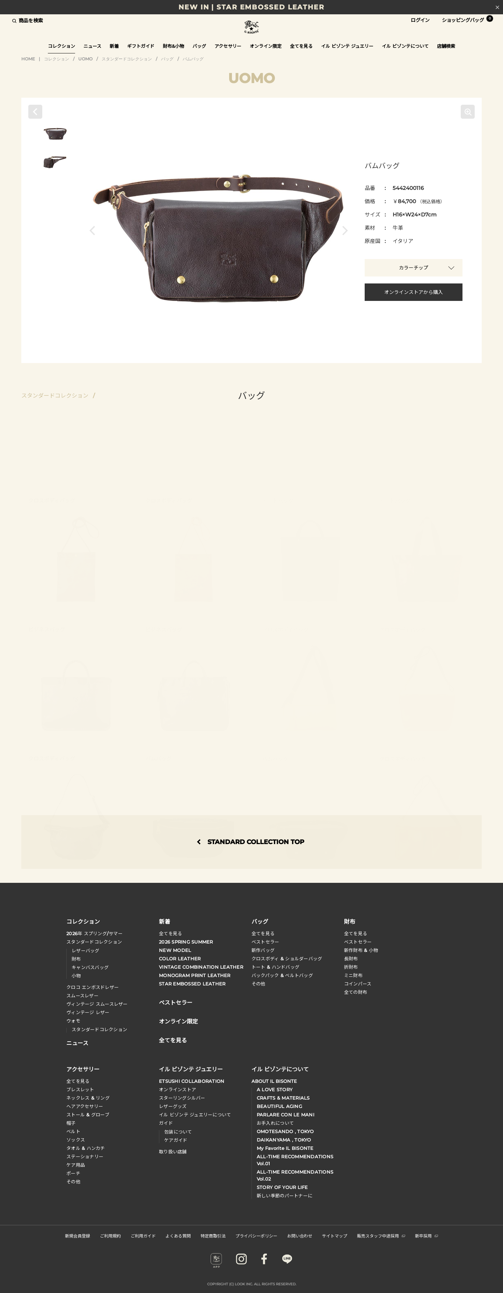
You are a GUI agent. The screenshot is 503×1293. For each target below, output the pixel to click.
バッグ (167, 58)
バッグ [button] (199, 46)
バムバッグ (193, 58)
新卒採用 (426, 1236)
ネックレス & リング (88, 1098)
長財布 (351, 958)
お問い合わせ (299, 1236)
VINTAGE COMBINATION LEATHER (201, 967)
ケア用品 (75, 1165)
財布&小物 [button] (173, 46)
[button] (94, 230)
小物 (76, 975)
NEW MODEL (175, 950)
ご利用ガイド (143, 1236)
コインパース (358, 984)
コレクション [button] (61, 46)
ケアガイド (175, 1140)
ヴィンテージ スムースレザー (97, 1004)
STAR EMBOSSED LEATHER (192, 984)
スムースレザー (82, 995)
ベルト (73, 1131)
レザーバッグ (86, 950)
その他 (258, 984)
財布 (76, 959)
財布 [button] (349, 921)
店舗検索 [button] (446, 46)
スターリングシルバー (182, 1098)
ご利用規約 (110, 1236)
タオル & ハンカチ (85, 1148)
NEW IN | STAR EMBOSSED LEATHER (251, 7)
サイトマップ (334, 1236)
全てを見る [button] (301, 46)
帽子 (71, 1123)
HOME (28, 58)
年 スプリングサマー (94, 933)
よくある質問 (178, 1236)
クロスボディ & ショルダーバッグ (287, 958)
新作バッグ (263, 950)
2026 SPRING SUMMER (186, 942)
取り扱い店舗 (173, 1151)
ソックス (75, 1140)
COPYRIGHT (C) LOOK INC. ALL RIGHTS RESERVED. (251, 1284)
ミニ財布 (353, 975)
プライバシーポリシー (256, 1236)
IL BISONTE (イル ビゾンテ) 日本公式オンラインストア (251, 27)
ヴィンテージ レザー (88, 1012)
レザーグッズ (173, 1106)
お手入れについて (275, 1123)
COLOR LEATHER (180, 958)
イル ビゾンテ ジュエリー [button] (347, 46)
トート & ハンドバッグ (275, 967)
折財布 (351, 967)
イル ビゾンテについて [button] (405, 46)
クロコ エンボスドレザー (92, 987)
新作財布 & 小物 (361, 950)
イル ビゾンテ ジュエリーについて (195, 1114)
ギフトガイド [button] (140, 46)
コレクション (56, 58)
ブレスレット (80, 1089)
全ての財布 (355, 992)
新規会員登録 (77, 1236)
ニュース (92, 46)
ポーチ (73, 1173)
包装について (178, 1132)
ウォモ (73, 1021)
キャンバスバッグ (90, 967)
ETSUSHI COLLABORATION (191, 1081)
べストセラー (358, 942)
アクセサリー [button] (227, 46)
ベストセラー (265, 942)
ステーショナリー (84, 1156)
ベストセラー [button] (175, 1002)
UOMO (85, 58)
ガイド (166, 1123)
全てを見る (170, 933)
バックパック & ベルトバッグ (282, 975)
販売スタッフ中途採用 (381, 1236)
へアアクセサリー (84, 1106)
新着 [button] (114, 46)
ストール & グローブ (87, 1114)
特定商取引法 (213, 1236)
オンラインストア (177, 1089)
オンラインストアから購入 (413, 292)
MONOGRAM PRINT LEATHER (195, 975)
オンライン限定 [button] (266, 46)
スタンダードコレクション (127, 58)
